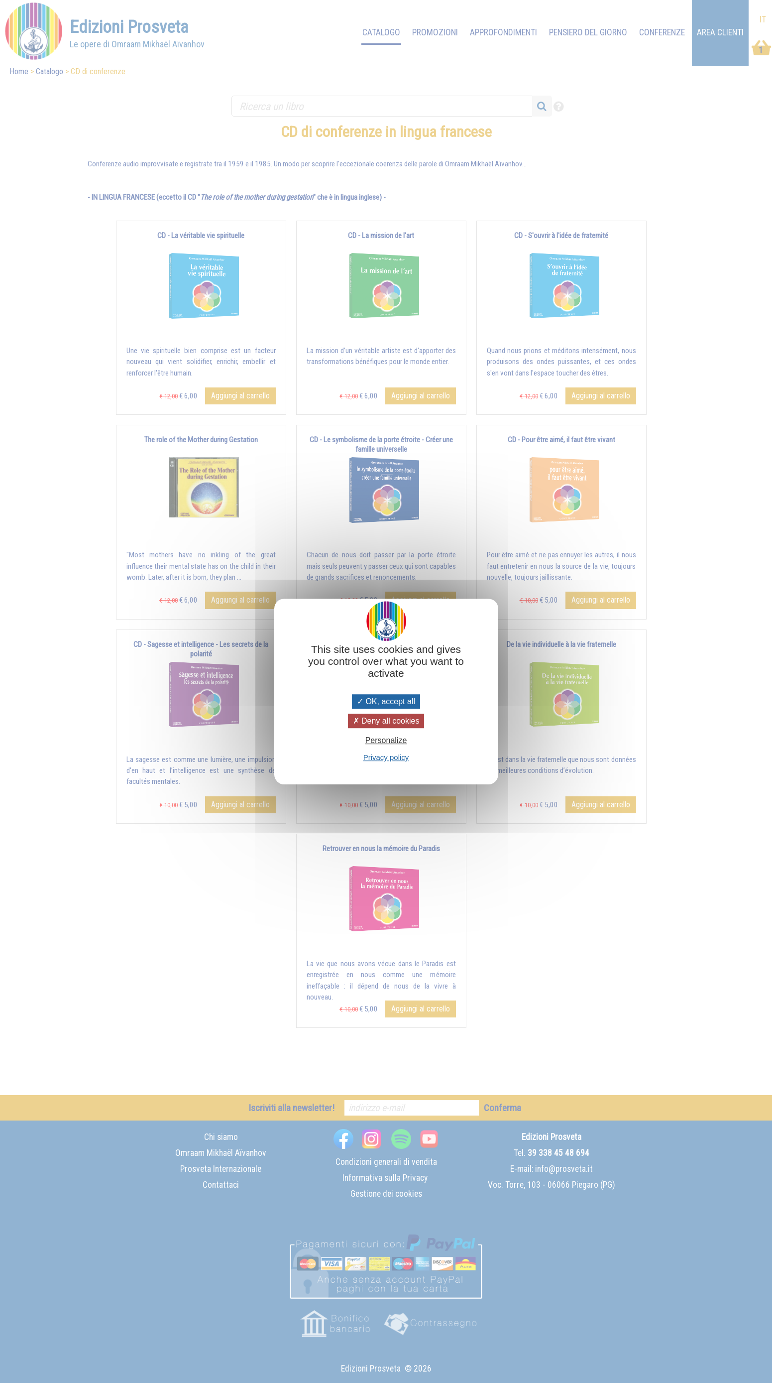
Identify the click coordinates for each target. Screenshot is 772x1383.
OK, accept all (386, 701)
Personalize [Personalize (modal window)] (386, 740)
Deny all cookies (386, 721)
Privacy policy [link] (386, 757)
